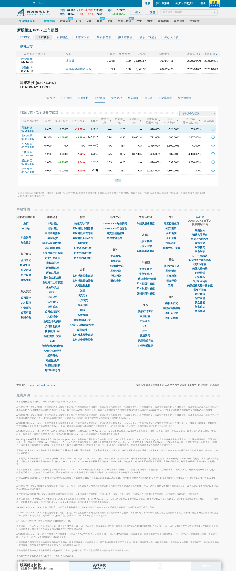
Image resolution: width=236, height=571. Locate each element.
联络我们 (26, 279)
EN (41, 3)
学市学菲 (200, 251)
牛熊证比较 (145, 273)
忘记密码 (26, 270)
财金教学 (26, 242)
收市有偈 (200, 243)
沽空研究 (52, 301)
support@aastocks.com (42, 385)
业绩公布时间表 (52, 321)
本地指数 (52, 223)
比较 (206, 566)
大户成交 (83, 300)
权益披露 (83, 315)
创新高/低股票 (52, 248)
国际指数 (52, 228)
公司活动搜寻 (52, 326)
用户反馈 (26, 275)
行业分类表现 (52, 257)
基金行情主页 (171, 265)
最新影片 (200, 230)
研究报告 (115, 280)
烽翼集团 (27, 168)
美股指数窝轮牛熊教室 (200, 285)
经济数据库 (52, 360)
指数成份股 (52, 262)
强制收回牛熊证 (146, 293)
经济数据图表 (52, 365)
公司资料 (83, 329)
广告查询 (26, 307)
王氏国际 (27, 152)
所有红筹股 (52, 272)
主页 (25, 223)
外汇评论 (115, 275)
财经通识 (200, 294)
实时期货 (52, 238)
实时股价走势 (82, 285)
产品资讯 (26, 237)
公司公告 (52, 296)
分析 (145, 326)
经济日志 (52, 355)
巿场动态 (171, 243)
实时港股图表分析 (83, 233)
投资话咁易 (199, 264)
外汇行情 (171, 228)
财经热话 (200, 272)
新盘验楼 (200, 302)
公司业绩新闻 (52, 311)
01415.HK (28, 138)
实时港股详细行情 (83, 228)
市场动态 (146, 321)
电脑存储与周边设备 (78, 69)
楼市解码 (200, 310)
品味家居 (200, 298)
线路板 (70, 60)
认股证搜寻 (145, 241)
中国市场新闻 (115, 238)
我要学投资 (199, 289)
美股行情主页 (145, 311)
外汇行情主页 (171, 223)
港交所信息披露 (115, 233)
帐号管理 (26, 265)
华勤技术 (27, 67)
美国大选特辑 (200, 268)
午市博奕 (200, 247)
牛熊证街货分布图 (146, 278)
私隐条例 (26, 317)
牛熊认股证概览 (146, 223)
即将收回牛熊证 (146, 283)
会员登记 (26, 260)
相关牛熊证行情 (82, 252)
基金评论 (115, 270)
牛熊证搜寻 (145, 268)
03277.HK (28, 147)
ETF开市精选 (199, 255)
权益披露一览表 (52, 336)
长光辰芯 (27, 143)
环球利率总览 (52, 370)
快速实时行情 (82, 223)
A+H (52, 341)
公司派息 (52, 306)
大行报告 (52, 316)
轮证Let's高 (200, 281)
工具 (171, 285)
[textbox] (189, 12)
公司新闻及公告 (82, 319)
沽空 (82, 290)
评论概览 (115, 256)
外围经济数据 (145, 345)
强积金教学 (171, 318)
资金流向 (83, 305)
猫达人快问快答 (200, 238)
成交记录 (83, 295)
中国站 (26, 228)
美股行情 (146, 316)
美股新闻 (146, 335)
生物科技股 (52, 287)
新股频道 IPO (52, 331)
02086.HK (28, 130)
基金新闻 (171, 275)
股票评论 (115, 260)
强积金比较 (171, 313)
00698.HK (28, 163)
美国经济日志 (145, 340)
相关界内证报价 (82, 257)
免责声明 (26, 312)
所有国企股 (52, 267)
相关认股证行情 (82, 248)
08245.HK (28, 172)
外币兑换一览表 (171, 248)
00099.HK (28, 155)
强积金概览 (171, 303)
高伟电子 (27, 135)
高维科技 (27, 127)
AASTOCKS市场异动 (83, 324)
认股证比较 (145, 246)
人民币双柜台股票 (52, 252)
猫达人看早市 (200, 234)
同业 (82, 310)
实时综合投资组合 (83, 339)
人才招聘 (26, 302)
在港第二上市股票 (52, 282)
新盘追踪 (200, 306)
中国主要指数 (52, 233)
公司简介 (26, 297)
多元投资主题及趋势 (199, 260)
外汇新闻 (171, 233)
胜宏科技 (27, 59)
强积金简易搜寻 (171, 308)
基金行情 (171, 270)
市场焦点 (200, 277)
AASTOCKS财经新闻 (115, 223)
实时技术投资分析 (83, 334)
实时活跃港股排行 (52, 243)
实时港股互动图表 (83, 238)
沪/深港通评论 (116, 265)
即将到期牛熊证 (146, 288)
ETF (52, 292)
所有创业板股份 (52, 277)
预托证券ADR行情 (52, 345)
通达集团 (27, 160)
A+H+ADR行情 (52, 350)
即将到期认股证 (146, 251)
